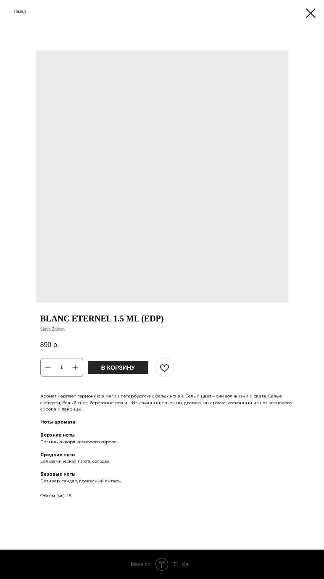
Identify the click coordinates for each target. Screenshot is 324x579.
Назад (20, 11)
